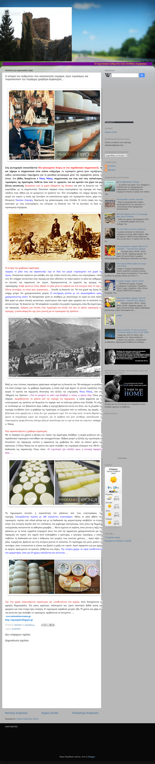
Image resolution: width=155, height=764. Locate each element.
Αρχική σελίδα (49, 712)
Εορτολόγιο (122, 458)
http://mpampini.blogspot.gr (19, 620)
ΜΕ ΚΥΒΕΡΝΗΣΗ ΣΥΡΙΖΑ (128, 182)
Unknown (112, 166)
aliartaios (10, 13)
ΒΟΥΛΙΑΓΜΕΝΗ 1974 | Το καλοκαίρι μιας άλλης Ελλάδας (132, 215)
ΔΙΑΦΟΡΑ (16, 629)
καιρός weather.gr (113, 527)
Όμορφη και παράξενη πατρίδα (118, 541)
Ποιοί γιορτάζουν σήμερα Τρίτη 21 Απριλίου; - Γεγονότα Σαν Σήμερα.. (131, 299)
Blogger (91, 757)
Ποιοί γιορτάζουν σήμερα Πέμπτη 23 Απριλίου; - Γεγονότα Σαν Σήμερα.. (132, 247)
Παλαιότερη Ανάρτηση (85, 712)
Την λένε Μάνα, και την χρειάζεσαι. (131, 229)
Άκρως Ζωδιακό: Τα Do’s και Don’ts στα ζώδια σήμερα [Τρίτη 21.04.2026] (132, 331)
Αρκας (119, 315)
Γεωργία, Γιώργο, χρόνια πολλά (130, 281)
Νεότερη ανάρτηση (16, 712)
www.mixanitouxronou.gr (18, 616)
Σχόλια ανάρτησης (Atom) (27, 719)
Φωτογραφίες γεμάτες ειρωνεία (130, 199)
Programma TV (110, 122)
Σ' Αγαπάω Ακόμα (112, 537)
